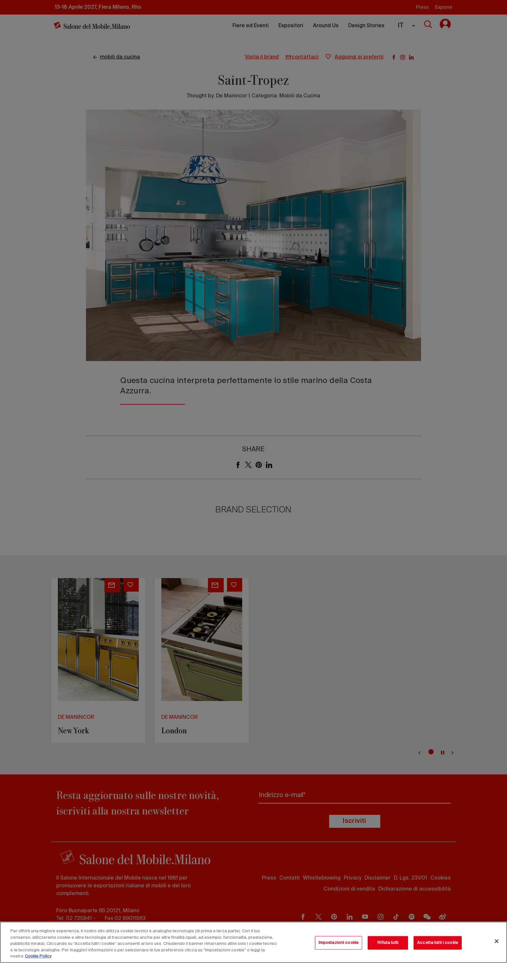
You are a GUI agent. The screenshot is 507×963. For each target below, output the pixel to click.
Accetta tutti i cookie (437, 943)
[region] (253, 942)
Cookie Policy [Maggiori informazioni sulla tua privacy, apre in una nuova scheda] (38, 956)
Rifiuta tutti (387, 943)
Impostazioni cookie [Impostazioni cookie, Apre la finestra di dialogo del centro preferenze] (338, 943)
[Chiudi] (497, 941)
